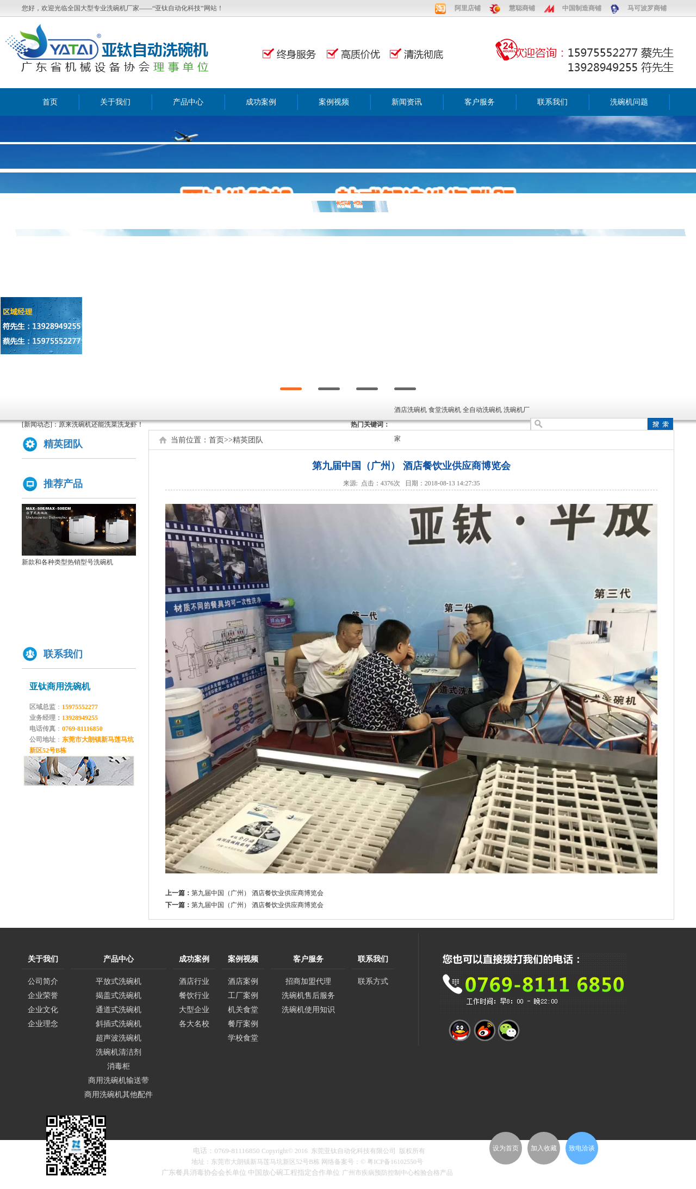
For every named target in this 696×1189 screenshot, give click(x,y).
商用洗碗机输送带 (118, 1080)
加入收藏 (544, 1148)
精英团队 (248, 440)
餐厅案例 (243, 1024)
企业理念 (43, 1024)
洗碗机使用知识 (308, 1010)
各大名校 (194, 1024)
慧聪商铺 (522, 8)
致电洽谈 (582, 1148)
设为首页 (506, 1148)
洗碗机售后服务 (308, 995)
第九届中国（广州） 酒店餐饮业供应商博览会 (257, 893)
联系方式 (373, 981)
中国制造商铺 (581, 8)
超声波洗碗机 (118, 1038)
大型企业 (194, 1010)
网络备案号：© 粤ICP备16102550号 (372, 1162)
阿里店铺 (468, 8)
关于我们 (115, 102)
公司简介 (43, 981)
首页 (50, 102)
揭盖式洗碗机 (118, 995)
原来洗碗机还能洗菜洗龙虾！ (101, 424)
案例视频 (334, 102)
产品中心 (188, 102)
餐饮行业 (194, 995)
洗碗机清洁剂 (118, 1052)
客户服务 (479, 102)
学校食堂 (243, 1038)
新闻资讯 (406, 102)
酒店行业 (194, 981)
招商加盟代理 (308, 981)
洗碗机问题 (629, 102)
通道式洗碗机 (118, 1010)
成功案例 (261, 102)
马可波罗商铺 (647, 8)
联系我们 (552, 102)
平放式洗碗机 (118, 981)
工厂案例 (243, 995)
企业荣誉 (43, 995)
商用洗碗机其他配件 (118, 1095)
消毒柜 (118, 1066)
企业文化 (43, 1010)
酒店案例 (243, 981)
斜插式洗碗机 (118, 1024)
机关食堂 (243, 1010)
